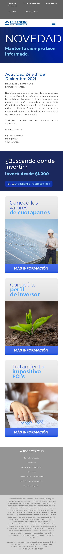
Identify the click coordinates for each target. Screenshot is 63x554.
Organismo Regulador (31, 486)
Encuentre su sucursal (31, 458)
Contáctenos (31, 463)
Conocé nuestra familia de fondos (31, 476)
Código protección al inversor (31, 467)
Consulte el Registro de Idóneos (31, 481)
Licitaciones (31, 472)
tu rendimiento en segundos (29, 184)
